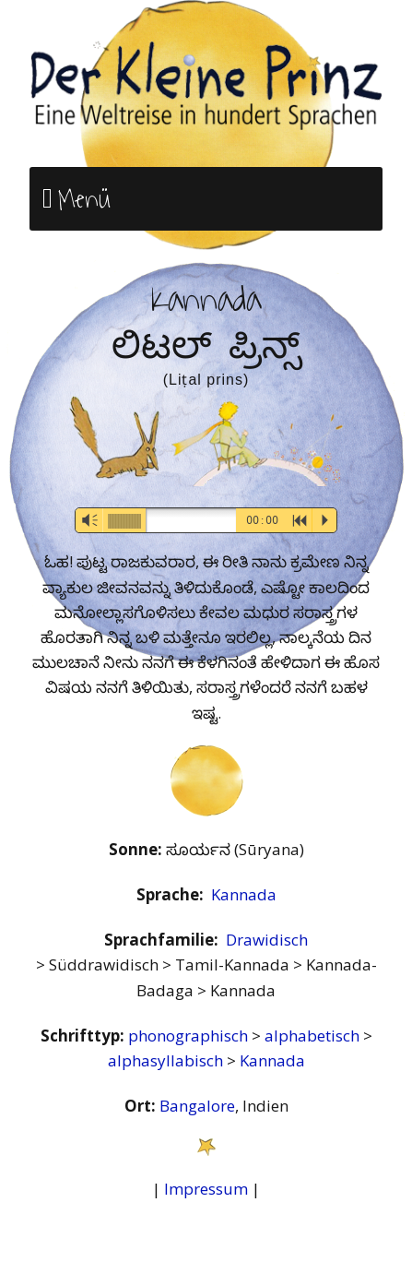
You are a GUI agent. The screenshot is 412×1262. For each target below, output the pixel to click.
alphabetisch (314, 1035)
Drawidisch (267, 939)
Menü (84, 199)
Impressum (206, 1188)
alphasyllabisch (167, 1060)
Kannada (244, 894)
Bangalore (197, 1105)
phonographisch (190, 1035)
